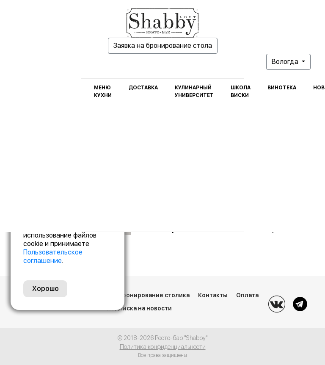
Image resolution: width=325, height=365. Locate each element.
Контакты (213, 295)
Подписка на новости (139, 308)
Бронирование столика (154, 295)
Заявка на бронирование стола (162, 45)
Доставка (143, 88)
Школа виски (241, 91)
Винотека (281, 88)
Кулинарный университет (194, 91)
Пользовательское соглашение (53, 256)
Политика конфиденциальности (163, 346)
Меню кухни (103, 91)
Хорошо (45, 289)
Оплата (247, 295)
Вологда (286, 62)
